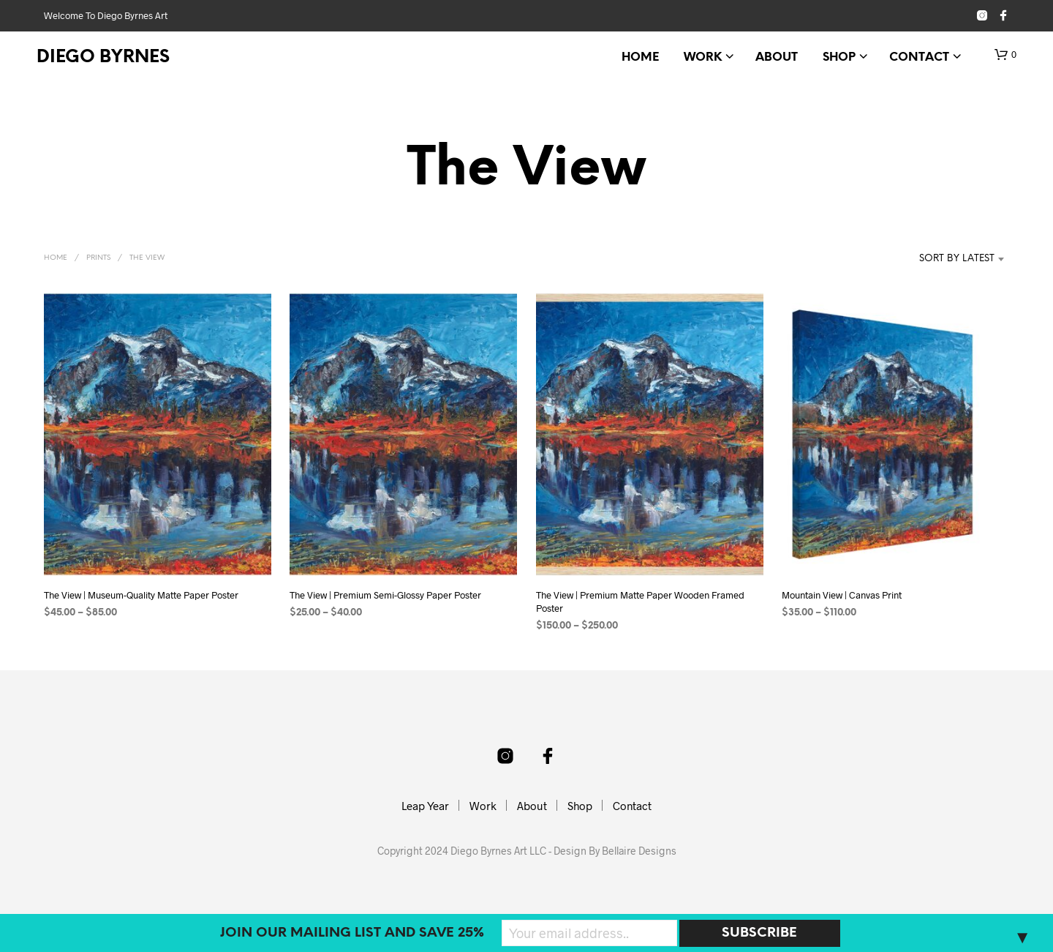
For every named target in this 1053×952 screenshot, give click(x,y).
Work (703, 57)
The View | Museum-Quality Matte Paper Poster (141, 595)
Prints (98, 258)
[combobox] (935, 259)
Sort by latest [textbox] (956, 258)
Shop (839, 57)
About (776, 57)
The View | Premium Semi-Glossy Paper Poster (385, 595)
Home (640, 57)
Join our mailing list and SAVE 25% (352, 933)
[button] (1005, 55)
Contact (919, 57)
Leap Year (425, 805)
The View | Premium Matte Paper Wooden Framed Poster (640, 601)
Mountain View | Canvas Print (843, 595)
